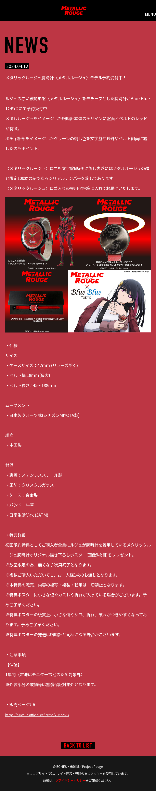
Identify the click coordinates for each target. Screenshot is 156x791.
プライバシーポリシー (70, 780)
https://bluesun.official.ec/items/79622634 (47, 714)
